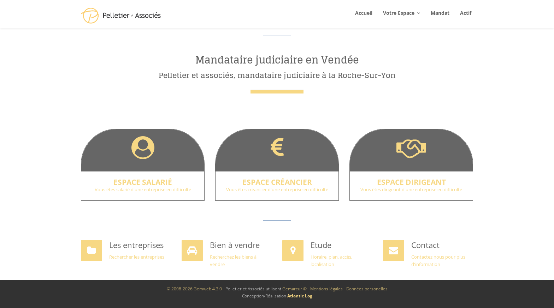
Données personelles (367, 289)
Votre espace (401, 13)
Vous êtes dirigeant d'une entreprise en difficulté (411, 189)
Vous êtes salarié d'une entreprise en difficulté (143, 189)
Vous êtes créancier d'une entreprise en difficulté (277, 189)
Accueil (363, 13)
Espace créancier (277, 182)
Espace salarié (142, 182)
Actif (465, 13)
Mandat (440, 13)
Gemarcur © (294, 289)
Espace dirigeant (411, 182)
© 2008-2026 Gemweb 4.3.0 (194, 289)
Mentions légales (326, 289)
